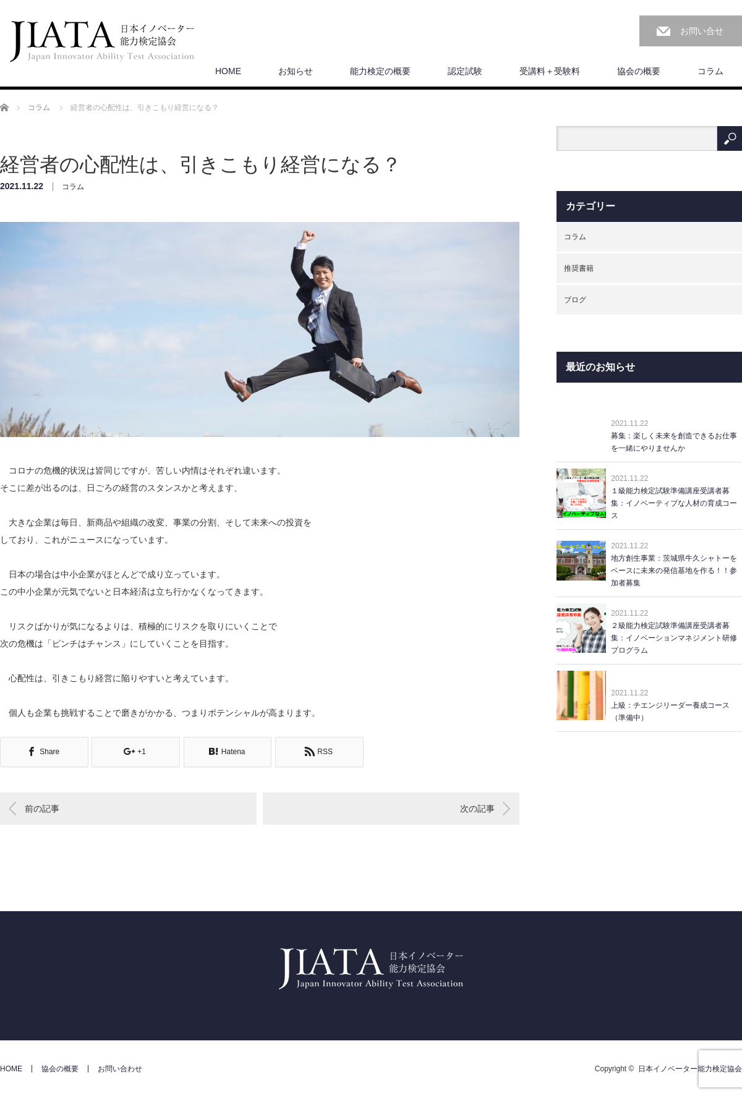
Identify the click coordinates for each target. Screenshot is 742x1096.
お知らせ (295, 71)
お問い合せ (701, 31)
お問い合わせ (120, 1069)
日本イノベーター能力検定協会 (690, 1068)
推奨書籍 (579, 268)
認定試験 (465, 71)
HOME (228, 71)
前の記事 (42, 809)
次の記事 (477, 809)
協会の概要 (638, 71)
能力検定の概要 (380, 71)
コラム (710, 71)
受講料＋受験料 (549, 71)
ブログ (575, 299)
